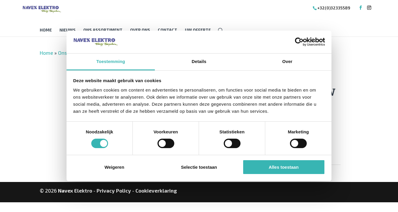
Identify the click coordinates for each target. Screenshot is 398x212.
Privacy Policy (114, 190)
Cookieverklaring (156, 190)
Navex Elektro (75, 190)
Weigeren (114, 167)
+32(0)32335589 (333, 7)
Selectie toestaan (199, 167)
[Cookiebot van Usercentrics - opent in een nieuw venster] (299, 41)
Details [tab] (199, 61)
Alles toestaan (284, 167)
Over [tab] (287, 61)
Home (46, 30)
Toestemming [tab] (110, 61)
